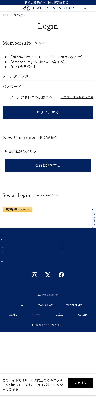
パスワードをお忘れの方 (77, 118)
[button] (17, 230)
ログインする (48, 133)
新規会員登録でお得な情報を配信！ (48, 2)
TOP (6, 15)
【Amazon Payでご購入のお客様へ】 (38, 61)
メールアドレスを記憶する (31, 118)
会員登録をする (48, 186)
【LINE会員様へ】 (23, 66)
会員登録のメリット (24, 172)
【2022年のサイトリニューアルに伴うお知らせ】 (47, 56)
